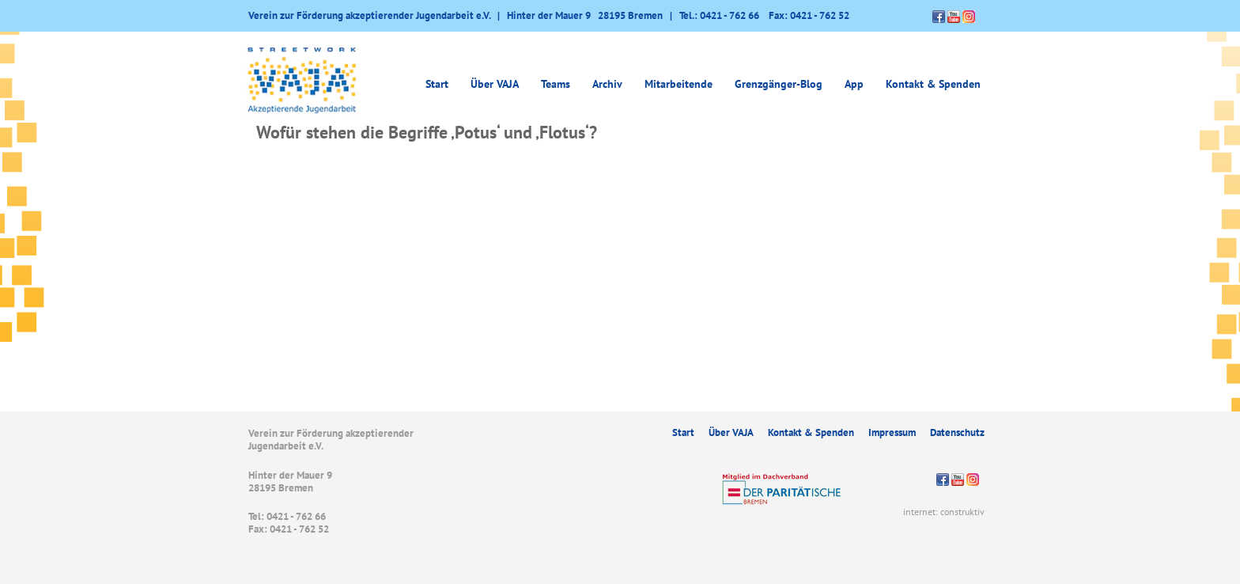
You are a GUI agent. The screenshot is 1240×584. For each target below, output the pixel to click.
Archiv (607, 84)
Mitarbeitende (679, 84)
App (854, 84)
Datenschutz (957, 432)
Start (436, 84)
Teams (555, 84)
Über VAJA (495, 84)
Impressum (892, 432)
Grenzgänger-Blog (778, 84)
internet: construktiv (944, 512)
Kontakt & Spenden (933, 84)
